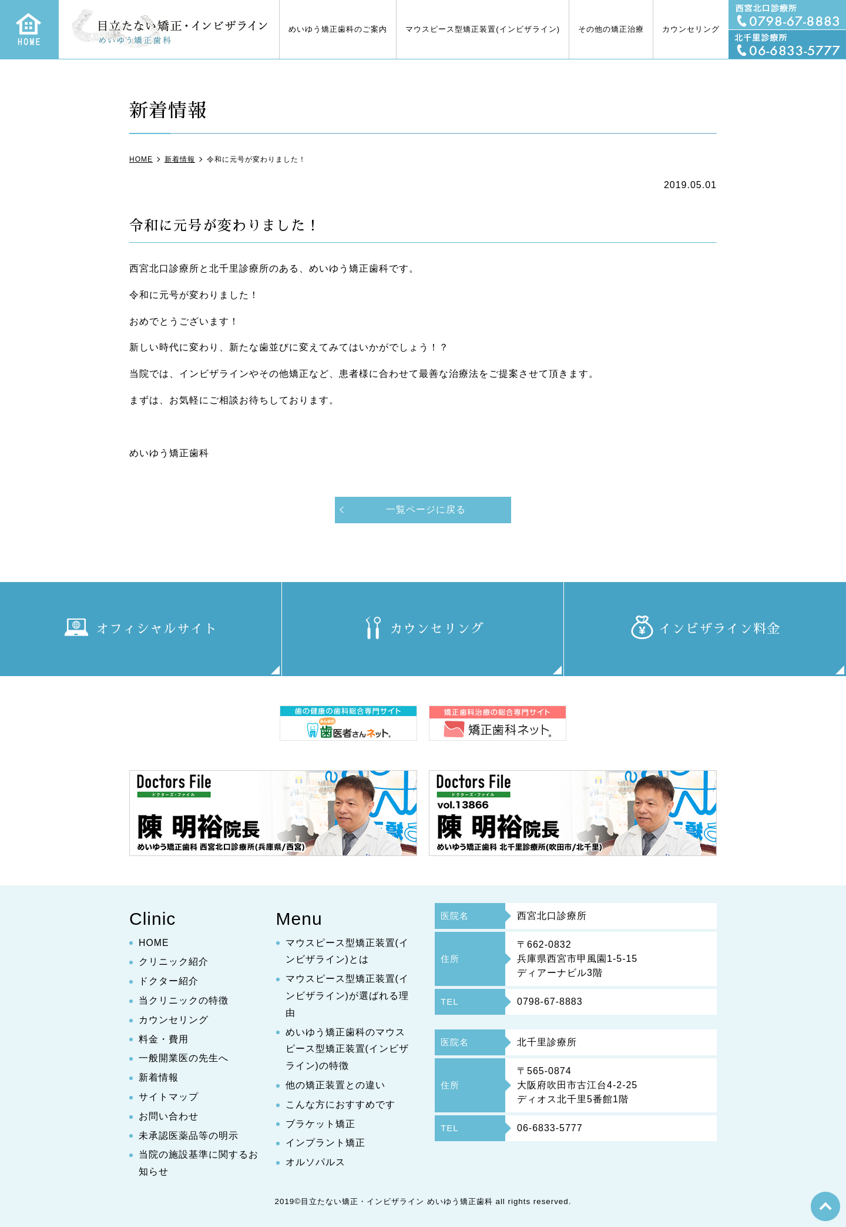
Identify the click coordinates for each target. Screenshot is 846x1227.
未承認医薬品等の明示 (189, 1136)
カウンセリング (691, 29)
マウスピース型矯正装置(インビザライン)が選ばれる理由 (347, 996)
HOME (154, 943)
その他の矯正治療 (611, 29)
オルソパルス (315, 1163)
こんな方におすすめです (340, 1104)
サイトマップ (169, 1097)
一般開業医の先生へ (184, 1059)
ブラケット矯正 (320, 1124)
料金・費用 (164, 1039)
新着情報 (159, 1078)
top (825, 1206)
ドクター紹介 (169, 982)
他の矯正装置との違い (335, 1086)
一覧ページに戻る (426, 509)
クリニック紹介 (174, 962)
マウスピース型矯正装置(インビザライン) (482, 29)
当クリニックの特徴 (184, 1001)
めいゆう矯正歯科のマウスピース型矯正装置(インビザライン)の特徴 (347, 1049)
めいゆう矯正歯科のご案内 (337, 29)
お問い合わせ (169, 1116)
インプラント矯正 (325, 1143)
